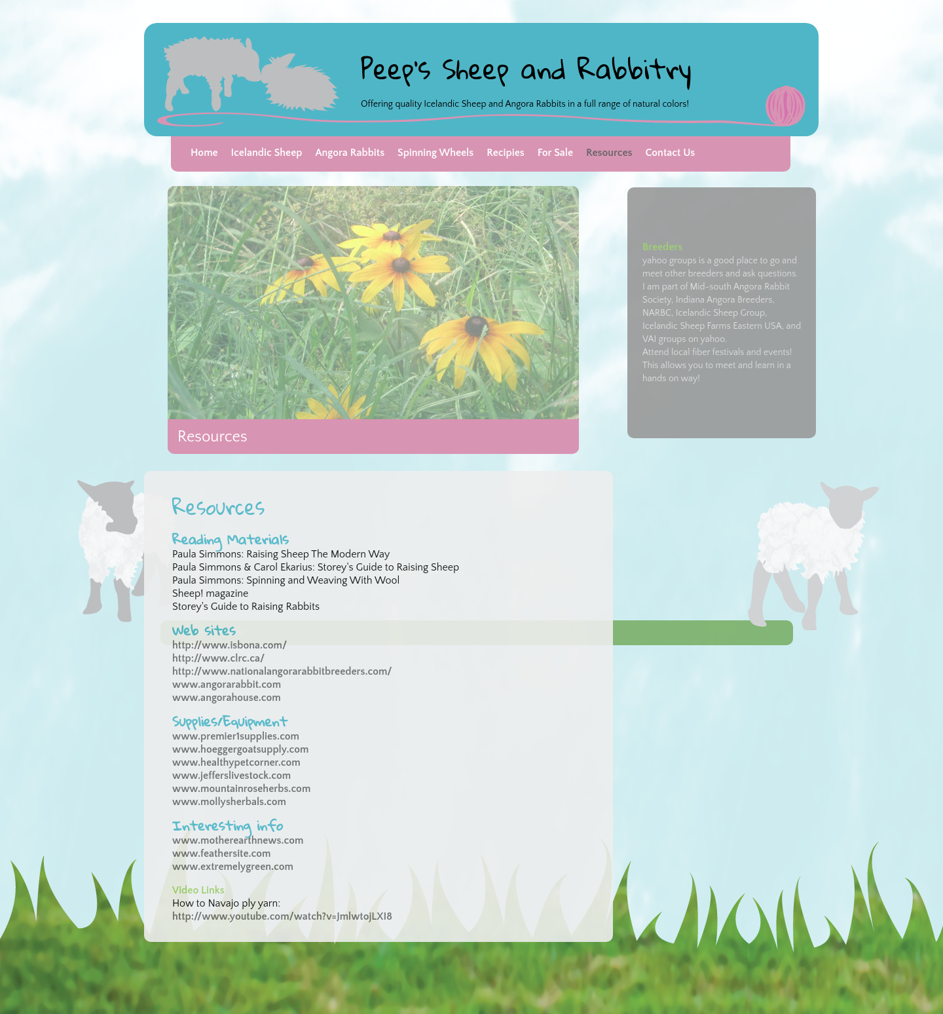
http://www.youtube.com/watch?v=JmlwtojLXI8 (283, 916)
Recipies (505, 153)
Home (204, 153)
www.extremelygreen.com (232, 867)
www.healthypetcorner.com (236, 762)
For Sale (555, 153)
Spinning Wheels (435, 153)
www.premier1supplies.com (235, 736)
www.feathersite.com (221, 853)
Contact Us (670, 153)
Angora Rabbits (349, 153)
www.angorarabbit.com (226, 684)
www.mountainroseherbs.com (241, 789)
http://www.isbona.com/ (229, 645)
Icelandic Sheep (267, 153)
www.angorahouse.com (226, 698)
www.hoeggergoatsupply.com (240, 749)
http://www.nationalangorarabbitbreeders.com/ (282, 671)
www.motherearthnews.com (237, 840)
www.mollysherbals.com (229, 802)
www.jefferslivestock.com (231, 775)
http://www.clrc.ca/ (218, 658)
